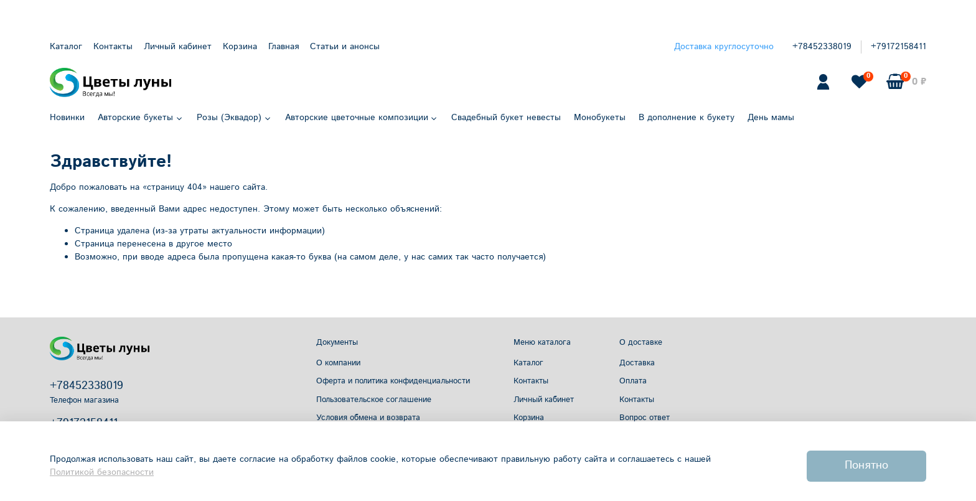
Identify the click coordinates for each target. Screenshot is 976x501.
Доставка (637, 362)
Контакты (113, 46)
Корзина (240, 46)
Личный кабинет (178, 46)
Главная (283, 46)
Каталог (66, 46)
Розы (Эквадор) (234, 117)
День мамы (771, 117)
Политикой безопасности (102, 472)
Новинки (67, 117)
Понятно (866, 465)
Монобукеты (600, 117)
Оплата (633, 380)
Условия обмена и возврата (368, 417)
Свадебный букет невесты (506, 117)
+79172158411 (898, 46)
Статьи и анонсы (345, 46)
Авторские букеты (141, 117)
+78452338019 (822, 46)
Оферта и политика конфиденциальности (393, 380)
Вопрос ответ (644, 417)
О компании (338, 362)
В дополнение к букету (686, 117)
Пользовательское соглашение (373, 399)
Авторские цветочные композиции (362, 117)
